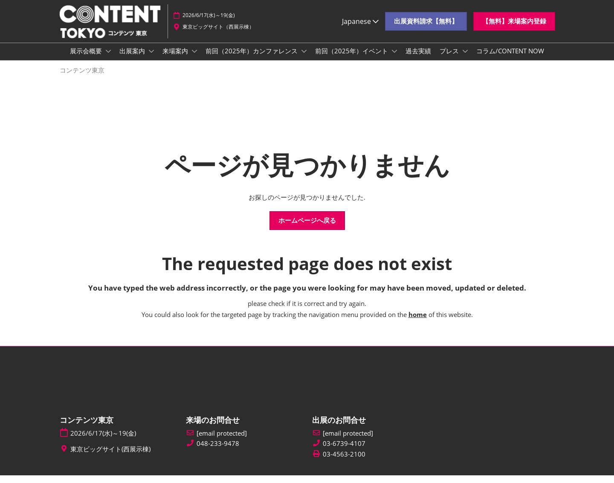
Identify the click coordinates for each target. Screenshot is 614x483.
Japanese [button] (360, 25)
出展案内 (133, 59)
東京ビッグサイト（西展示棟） (218, 31)
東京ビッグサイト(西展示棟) (110, 457)
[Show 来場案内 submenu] (194, 59)
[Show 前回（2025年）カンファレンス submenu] (304, 59)
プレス (450, 59)
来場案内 (176, 59)
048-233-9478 (218, 451)
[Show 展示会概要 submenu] (108, 59)
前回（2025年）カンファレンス (252, 59)
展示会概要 (87, 59)
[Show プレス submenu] (465, 59)
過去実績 (418, 59)
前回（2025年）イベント (352, 59)
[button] (426, 25)
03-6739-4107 (344, 451)
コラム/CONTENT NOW (510, 59)
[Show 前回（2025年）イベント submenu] (394, 59)
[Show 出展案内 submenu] (151, 59)
